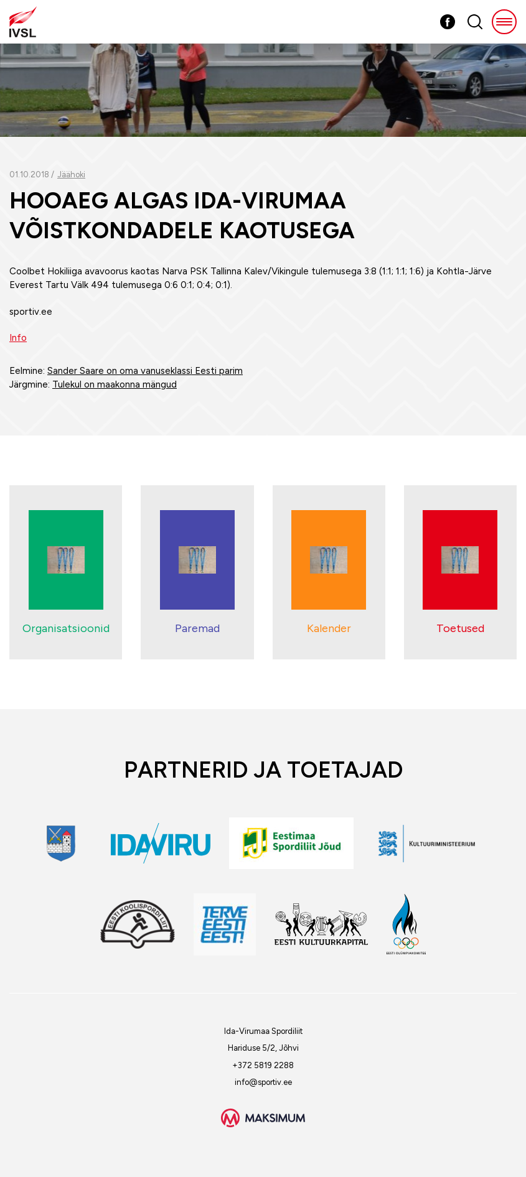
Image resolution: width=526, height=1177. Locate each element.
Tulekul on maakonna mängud (114, 384)
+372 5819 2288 (263, 1065)
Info (18, 337)
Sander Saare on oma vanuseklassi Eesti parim (145, 370)
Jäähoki (71, 174)
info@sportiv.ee (263, 1082)
